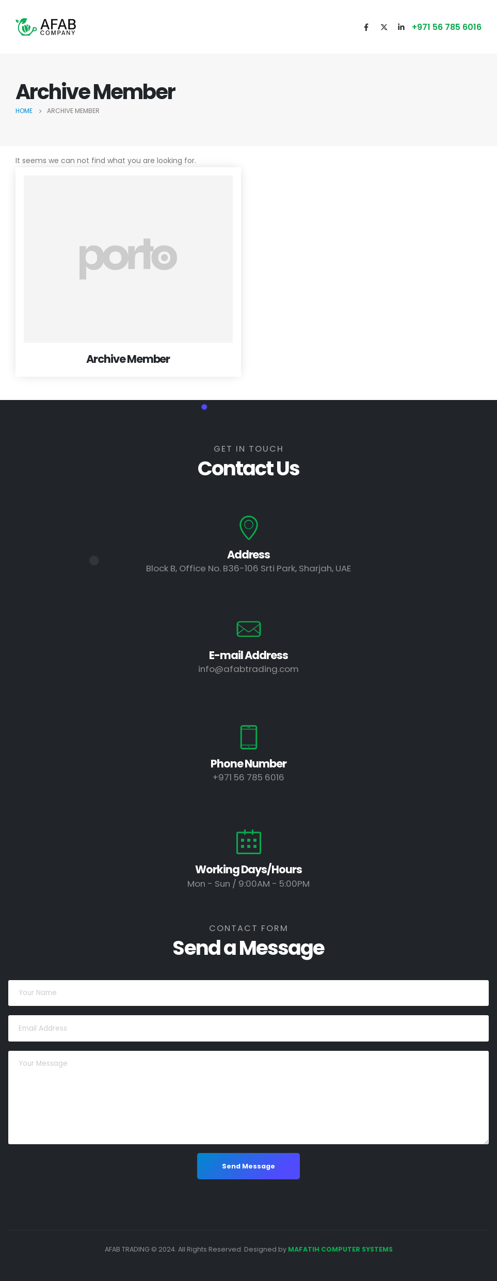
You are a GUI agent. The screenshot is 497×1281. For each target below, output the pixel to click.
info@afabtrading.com (248, 669)
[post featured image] (128, 259)
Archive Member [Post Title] (128, 358)
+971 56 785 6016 (447, 27)
